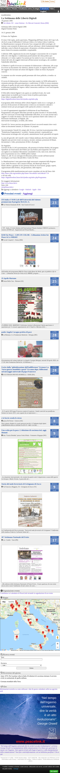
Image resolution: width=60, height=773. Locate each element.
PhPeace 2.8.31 (54, 758)
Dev (5, 686)
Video (52, 9)
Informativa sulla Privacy (9, 759)
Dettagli (15, 769)
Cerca (52, 1)
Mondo (14, 9)
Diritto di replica (37, 759)
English (43, 11)
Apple (34, 189)
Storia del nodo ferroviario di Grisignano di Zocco (21, 484)
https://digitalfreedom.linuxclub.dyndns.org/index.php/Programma (23, 177)
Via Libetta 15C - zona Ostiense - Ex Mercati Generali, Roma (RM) (26, 23)
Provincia (4, 663)
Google (21, 189)
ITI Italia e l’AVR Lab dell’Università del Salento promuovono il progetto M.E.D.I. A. (21, 201)
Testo (2, 657)
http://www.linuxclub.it (9, 183)
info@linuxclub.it (7, 187)
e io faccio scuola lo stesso (11, 418)
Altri (39, 189)
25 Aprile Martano (8, 278)
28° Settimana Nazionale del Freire (15, 537)
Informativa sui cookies (24, 759)
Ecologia (36, 9)
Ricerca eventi (9, 654)
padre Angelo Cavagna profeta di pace (16, 332)
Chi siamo (45, 1)
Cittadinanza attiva (25, 9)
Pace (2, 9)
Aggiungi (28, 193)
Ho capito (54, 771)
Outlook (28, 189)
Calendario (44, 9)
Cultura (8, 9)
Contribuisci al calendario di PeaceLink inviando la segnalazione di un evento (26, 593)
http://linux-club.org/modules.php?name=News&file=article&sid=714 (25, 173)
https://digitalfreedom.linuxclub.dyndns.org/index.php (19, 99)
